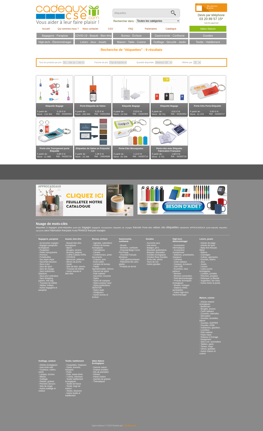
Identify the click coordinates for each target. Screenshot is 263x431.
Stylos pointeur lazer (102, 283)
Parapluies (44, 250)
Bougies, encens (73, 250)
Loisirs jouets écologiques (205, 270)
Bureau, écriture (100, 239)
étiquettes (172, 227)
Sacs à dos (44, 264)
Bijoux (69, 248)
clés (163, 227)
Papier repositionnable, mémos (102, 267)
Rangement (206, 339)
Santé (69, 264)
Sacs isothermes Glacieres (46, 272)
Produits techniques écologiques (182, 281)
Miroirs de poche (73, 262)
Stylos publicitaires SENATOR (101, 286)
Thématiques (99, 381)
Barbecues (205, 306)
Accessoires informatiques (179, 246)
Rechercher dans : (124, 21)
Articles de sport (208, 245)
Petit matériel (99, 273)
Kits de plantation (101, 372)
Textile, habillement (74, 361)
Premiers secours (47, 384)
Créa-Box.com (129, 425)
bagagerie (96, 228)
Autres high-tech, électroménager (181, 293)
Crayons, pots (99, 259)
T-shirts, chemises (74, 377)
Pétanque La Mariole (210, 278)
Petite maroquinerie (48, 252)
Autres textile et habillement (72, 394)
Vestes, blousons (74, 391)
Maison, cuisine (206, 298)
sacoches (40, 231)
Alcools (123, 245)
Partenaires (151, 28)
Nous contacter (90, 28)
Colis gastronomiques (129, 259)
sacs (46, 230)
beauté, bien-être (73, 239)
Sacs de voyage (47, 269)
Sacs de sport (46, 266)
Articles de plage (208, 243)
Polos (68, 372)
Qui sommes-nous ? (68, 28)
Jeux (203, 262)
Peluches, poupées (209, 276)
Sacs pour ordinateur (49, 276)
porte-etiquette (212, 228)
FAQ (130, 28)
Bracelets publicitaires (157, 250)
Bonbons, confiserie (129, 248)
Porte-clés (147, 227)
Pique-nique (206, 335)
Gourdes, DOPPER (209, 323)
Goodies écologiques (156, 255)
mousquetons (106, 228)
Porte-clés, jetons (155, 259)
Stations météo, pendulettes (180, 289)
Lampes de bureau (101, 264)
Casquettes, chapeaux (76, 365)
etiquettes (223, 228)
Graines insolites (100, 370)
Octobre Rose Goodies (157, 257)
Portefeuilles (45, 257)
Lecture (204, 266)
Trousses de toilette (48, 283)
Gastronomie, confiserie (125, 240)
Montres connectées (183, 276)
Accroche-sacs (153, 243)
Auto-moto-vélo (46, 367)
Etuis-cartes (98, 262)
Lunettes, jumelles (209, 273)
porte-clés (77, 228)
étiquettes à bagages (46, 227)
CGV (110, 28)
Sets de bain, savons (75, 266)
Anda (74, 230)
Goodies (150, 239)
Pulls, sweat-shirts (74, 374)
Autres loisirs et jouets (210, 283)
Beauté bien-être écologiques (73, 244)
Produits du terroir (128, 266)
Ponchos (43, 255)
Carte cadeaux (180, 262)
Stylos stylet (98, 290)
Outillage (43, 379)
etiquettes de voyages (122, 228)
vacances (184, 227)
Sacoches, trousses (102, 276)
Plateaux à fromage (209, 337)
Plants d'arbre (99, 377)
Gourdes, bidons (208, 259)
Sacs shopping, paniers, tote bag (45, 279)
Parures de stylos (101, 271)
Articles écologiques (49, 365)
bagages (86, 227)
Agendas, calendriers (102, 243)
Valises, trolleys (46, 285)
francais (137, 227)
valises (156, 227)
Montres (177, 273)
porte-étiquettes (65, 227)
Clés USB (178, 266)
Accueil (46, 28)
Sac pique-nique (47, 259)
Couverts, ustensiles (210, 313)
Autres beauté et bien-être (73, 272)
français (92, 230)
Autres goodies (153, 264)
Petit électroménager (183, 278)
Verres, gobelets (208, 349)
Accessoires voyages (49, 243)
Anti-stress (151, 245)
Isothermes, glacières (210, 328)
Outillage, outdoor (47, 361)
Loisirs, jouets (206, 239)
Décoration (205, 316)
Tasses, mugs (207, 346)
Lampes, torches (47, 374)
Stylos (96, 278)
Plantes (96, 374)
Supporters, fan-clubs (210, 280)
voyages (101, 230)
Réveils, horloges (181, 285)
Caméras (178, 259)
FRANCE (82, 230)
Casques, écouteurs (183, 264)
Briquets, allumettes (156, 252)
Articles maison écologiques (206, 303)
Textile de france (73, 384)
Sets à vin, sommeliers (211, 342)
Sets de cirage (46, 386)
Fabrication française (60, 230)
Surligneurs (98, 292)
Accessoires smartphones (179, 251)
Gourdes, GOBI (208, 325)
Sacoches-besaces (48, 262)
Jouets (203, 264)
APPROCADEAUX (197, 228)
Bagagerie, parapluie (48, 239)
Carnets (96, 252)
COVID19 (70, 257)
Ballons (204, 252)
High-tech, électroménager (180, 240)
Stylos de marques (101, 280)
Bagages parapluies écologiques (47, 246)
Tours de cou (153, 262)
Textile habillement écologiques (74, 380)
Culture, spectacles (209, 257)
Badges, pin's (153, 248)
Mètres (43, 377)
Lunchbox (205, 330)
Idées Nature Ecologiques (98, 362)
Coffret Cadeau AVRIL (76, 255)
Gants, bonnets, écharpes (73, 368)
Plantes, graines (47, 381)
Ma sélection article (212, 7)
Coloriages (205, 255)
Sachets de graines (102, 379)
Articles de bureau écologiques (100, 246)
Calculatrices (99, 250)
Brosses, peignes (74, 252)
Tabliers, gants (207, 344)
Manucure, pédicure (75, 259)
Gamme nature (100, 367)
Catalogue (171, 28)
